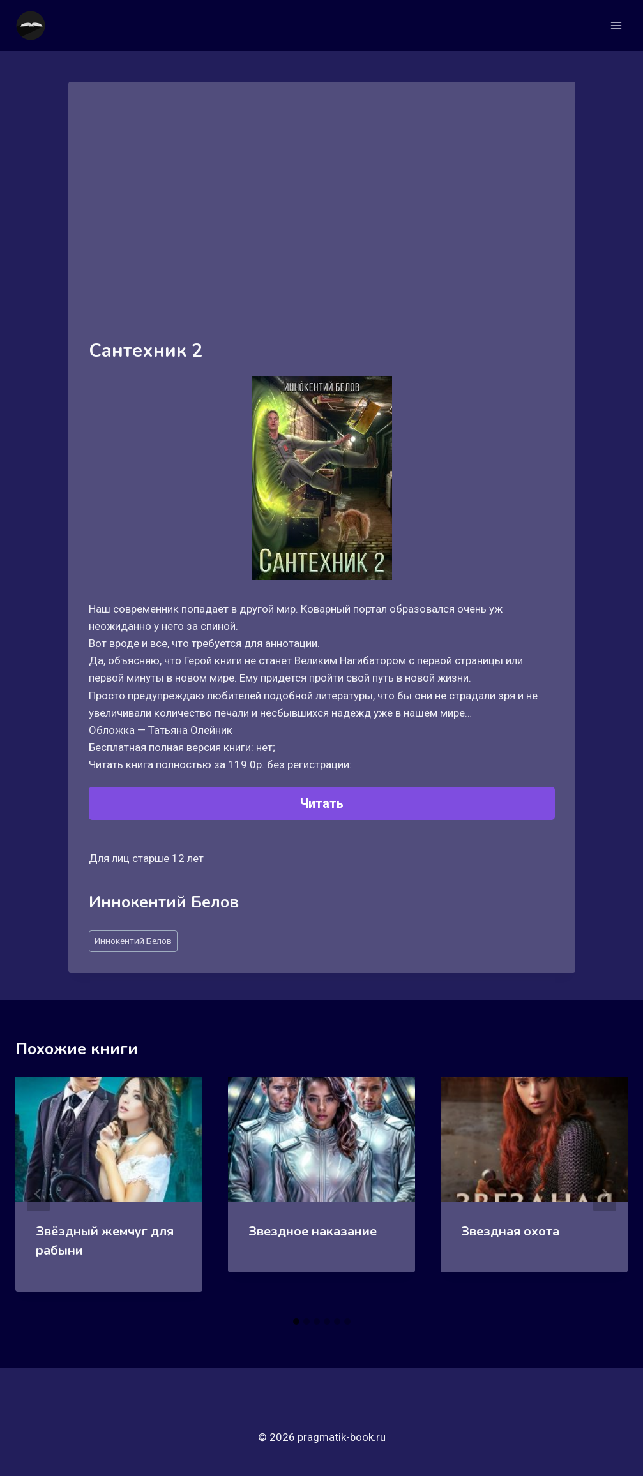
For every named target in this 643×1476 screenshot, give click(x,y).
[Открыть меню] (616, 25)
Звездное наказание (312, 1231)
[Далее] (604, 1194)
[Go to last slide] (38, 1194)
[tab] (296, 1321)
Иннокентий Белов (133, 941)
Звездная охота (510, 1231)
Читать (322, 803)
